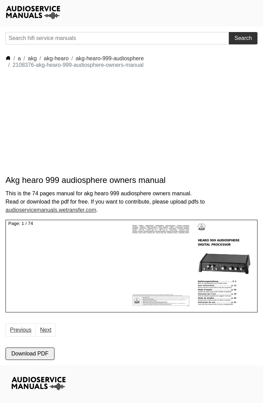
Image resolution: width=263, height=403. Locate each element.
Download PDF (30, 353)
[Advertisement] (131, 122)
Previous (20, 330)
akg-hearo (56, 58)
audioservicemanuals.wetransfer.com (51, 210)
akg (32, 58)
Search (243, 38)
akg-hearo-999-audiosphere (110, 58)
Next (45, 330)
